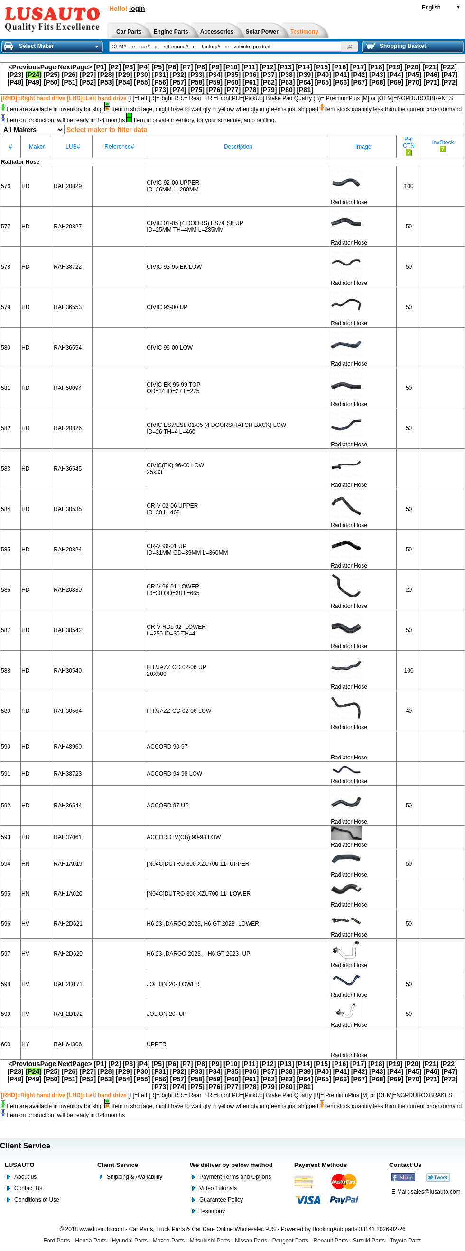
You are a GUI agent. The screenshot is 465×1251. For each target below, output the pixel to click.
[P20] (412, 67)
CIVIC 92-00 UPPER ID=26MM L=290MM (173, 186)
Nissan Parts (251, 1240)
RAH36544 (68, 805)
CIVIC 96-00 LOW (170, 347)
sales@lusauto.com (436, 1191)
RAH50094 (68, 388)
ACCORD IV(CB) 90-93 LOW (184, 837)
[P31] (160, 74)
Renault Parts (331, 1240)
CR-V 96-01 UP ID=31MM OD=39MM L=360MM (187, 549)
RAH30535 (68, 509)
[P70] (413, 82)
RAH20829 (68, 186)
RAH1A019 (68, 864)
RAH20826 (68, 428)
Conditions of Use (36, 1199)
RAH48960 (68, 746)
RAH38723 (68, 773)
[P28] (106, 74)
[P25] (52, 74)
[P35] (232, 74)
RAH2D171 (68, 984)
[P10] (231, 67)
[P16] (340, 67)
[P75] (196, 90)
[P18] (376, 67)
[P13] (286, 67)
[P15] (322, 67)
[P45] (413, 74)
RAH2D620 (68, 953)
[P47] (449, 74)
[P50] (52, 82)
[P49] (34, 82)
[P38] (287, 74)
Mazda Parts (169, 1240)
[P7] (186, 67)
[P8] (201, 67)
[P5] (157, 67)
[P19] (394, 67)
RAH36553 (68, 307)
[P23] (15, 74)
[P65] (323, 82)
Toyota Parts (406, 1240)
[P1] (100, 67)
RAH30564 (68, 711)
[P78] (250, 90)
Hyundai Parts (130, 1240)
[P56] (160, 82)
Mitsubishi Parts (210, 1240)
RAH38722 (68, 267)
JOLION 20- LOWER (173, 984)
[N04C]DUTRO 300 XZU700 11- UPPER (198, 864)
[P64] (305, 82)
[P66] (341, 82)
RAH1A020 (68, 894)
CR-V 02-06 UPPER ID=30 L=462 (172, 509)
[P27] (88, 74)
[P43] (377, 74)
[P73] (160, 90)
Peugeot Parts (290, 1240)
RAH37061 (68, 837)
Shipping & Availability (134, 1177)
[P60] (232, 82)
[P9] (215, 67)
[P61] (250, 82)
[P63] (287, 82)
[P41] (341, 74)
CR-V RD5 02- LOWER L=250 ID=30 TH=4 (176, 630)
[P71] (431, 82)
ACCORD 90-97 (167, 746)
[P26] (70, 74)
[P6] (172, 67)
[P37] (268, 74)
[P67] (359, 82)
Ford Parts (57, 1240)
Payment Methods (320, 1164)
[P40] (323, 74)
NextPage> (75, 67)
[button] (349, 46)
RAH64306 (68, 1044)
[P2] (114, 67)
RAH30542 (68, 630)
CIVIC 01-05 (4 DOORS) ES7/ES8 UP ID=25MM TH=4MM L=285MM (195, 226)
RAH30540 (68, 670)
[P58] (196, 82)
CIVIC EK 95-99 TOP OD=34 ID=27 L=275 (173, 388)
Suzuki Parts (369, 1240)
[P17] (358, 67)
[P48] (15, 82)
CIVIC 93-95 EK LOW (174, 267)
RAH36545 (68, 468)
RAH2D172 (68, 1014)
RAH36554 (68, 347)
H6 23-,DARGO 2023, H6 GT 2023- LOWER (203, 923)
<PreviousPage (32, 67)
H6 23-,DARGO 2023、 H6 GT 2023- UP (198, 953)
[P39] (305, 74)
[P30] (142, 74)
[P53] (106, 82)
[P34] (214, 74)
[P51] (70, 82)
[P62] (268, 82)
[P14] (304, 67)
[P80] (287, 90)
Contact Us (28, 1188)
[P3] (129, 67)
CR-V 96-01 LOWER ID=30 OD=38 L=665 (173, 590)
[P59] (214, 82)
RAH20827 (68, 226)
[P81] (305, 90)
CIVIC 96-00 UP (167, 307)
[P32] (178, 74)
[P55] (142, 82)
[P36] (250, 74)
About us (25, 1177)
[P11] (250, 67)
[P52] (88, 82)
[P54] (124, 82)
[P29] (124, 74)
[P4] (143, 67)
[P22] (448, 67)
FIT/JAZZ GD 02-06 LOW (179, 711)
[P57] (178, 82)
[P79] (268, 90)
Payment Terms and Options (235, 1177)
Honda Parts (91, 1240)
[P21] (430, 67)
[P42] (359, 74)
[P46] (431, 74)
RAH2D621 (68, 923)
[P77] (232, 90)
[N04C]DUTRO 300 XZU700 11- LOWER (199, 894)
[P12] (268, 67)
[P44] (395, 74)
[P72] (449, 82)
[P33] (196, 74)
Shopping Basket (396, 46)
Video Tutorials (218, 1188)
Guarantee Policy (221, 1199)
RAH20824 (68, 549)
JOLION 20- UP (166, 1014)
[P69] (395, 82)
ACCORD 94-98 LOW (174, 773)
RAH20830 (68, 590)
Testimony (212, 1211)
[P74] (178, 90)
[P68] (377, 82)
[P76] (214, 90)
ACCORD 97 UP (168, 805)
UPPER (156, 1044)
